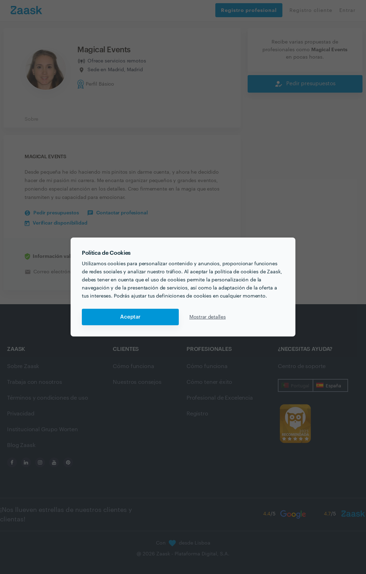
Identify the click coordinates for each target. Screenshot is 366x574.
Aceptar (130, 317)
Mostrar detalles (207, 317)
